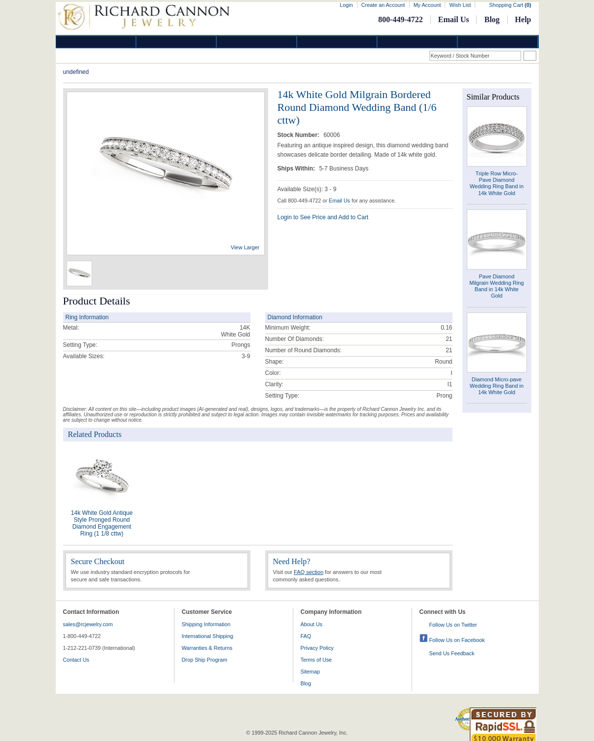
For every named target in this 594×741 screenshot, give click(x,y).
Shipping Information (206, 624)
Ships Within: (297, 168)
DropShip (498, 41)
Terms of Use (316, 660)
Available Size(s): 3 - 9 (307, 189)
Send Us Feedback (452, 653)
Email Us (453, 19)
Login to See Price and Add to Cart (323, 217)
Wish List (460, 5)
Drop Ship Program (204, 660)
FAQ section (308, 572)
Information (417, 41)
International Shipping (207, 636)
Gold (176, 41)
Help (523, 19)
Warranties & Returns (207, 648)
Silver (257, 41)
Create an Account (383, 5)
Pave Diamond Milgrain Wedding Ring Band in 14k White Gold (496, 286)
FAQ (306, 636)
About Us (311, 624)
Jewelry (337, 41)
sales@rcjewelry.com (88, 624)
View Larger (245, 247)
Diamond (96, 41)
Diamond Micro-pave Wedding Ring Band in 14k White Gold (497, 385)
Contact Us (76, 660)
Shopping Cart (510, 5)
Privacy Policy (317, 648)
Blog (491, 19)
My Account (427, 5)
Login (346, 5)
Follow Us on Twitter (453, 625)
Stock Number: (299, 135)
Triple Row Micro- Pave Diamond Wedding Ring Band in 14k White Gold (497, 183)
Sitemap (310, 671)
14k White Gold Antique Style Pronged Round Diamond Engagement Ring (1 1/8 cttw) (102, 523)
